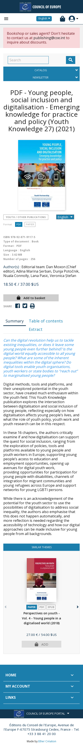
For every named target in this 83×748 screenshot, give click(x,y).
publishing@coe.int (49, 37)
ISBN (6, 237)
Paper (32, 607)
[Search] (28, 60)
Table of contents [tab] (46, 321)
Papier (30, 224)
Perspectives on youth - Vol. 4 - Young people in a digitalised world (41, 618)
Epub (51, 607)
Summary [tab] (15, 321)
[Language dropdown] (45, 18)
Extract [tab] (35, 329)
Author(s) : (12, 267)
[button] (77, 606)
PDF (18, 224)
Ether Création (47, 741)
